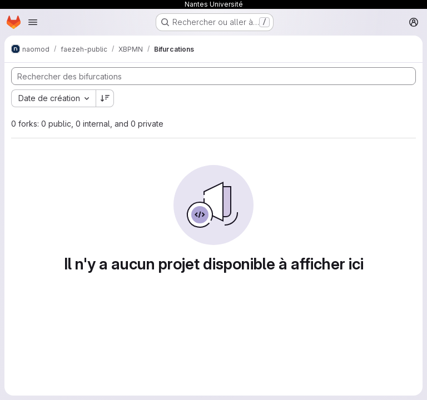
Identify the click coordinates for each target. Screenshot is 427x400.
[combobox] (53, 98)
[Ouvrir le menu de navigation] (33, 22)
